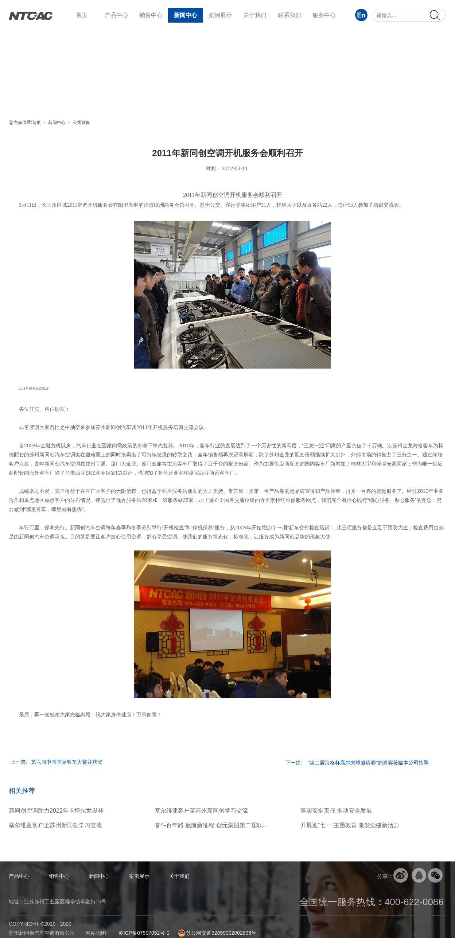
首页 (82, 15)
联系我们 (289, 15)
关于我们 (255, 15)
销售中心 (151, 15)
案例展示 (220, 15)
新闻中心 (185, 15)
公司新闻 (81, 122)
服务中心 (324, 15)
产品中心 (116, 15)
